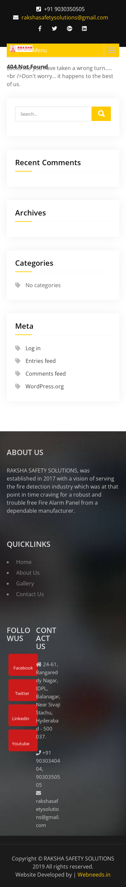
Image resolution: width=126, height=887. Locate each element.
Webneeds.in (94, 874)
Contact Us (30, 594)
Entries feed (41, 361)
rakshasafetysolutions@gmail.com (65, 17)
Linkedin (20, 718)
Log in (33, 348)
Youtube (20, 744)
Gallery (25, 583)
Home (24, 562)
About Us (28, 572)
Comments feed (46, 373)
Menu (40, 50)
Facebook (23, 668)
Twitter (22, 693)
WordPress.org (45, 386)
